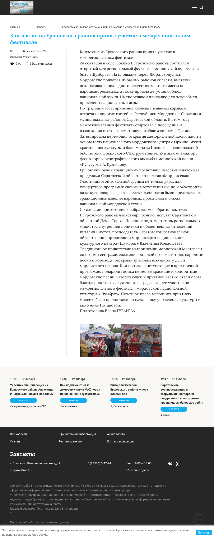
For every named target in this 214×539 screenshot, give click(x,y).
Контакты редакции (121, 441)
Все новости (18, 434)
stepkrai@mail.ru (21, 470)
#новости (16, 56)
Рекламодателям (70, 441)
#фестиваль (30, 56)
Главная (15, 27)
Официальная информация (77, 434)
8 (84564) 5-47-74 (99, 463)
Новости (41, 27)
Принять (204, 532)
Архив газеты (116, 434)
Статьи (15, 441)
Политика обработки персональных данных (40, 522)
